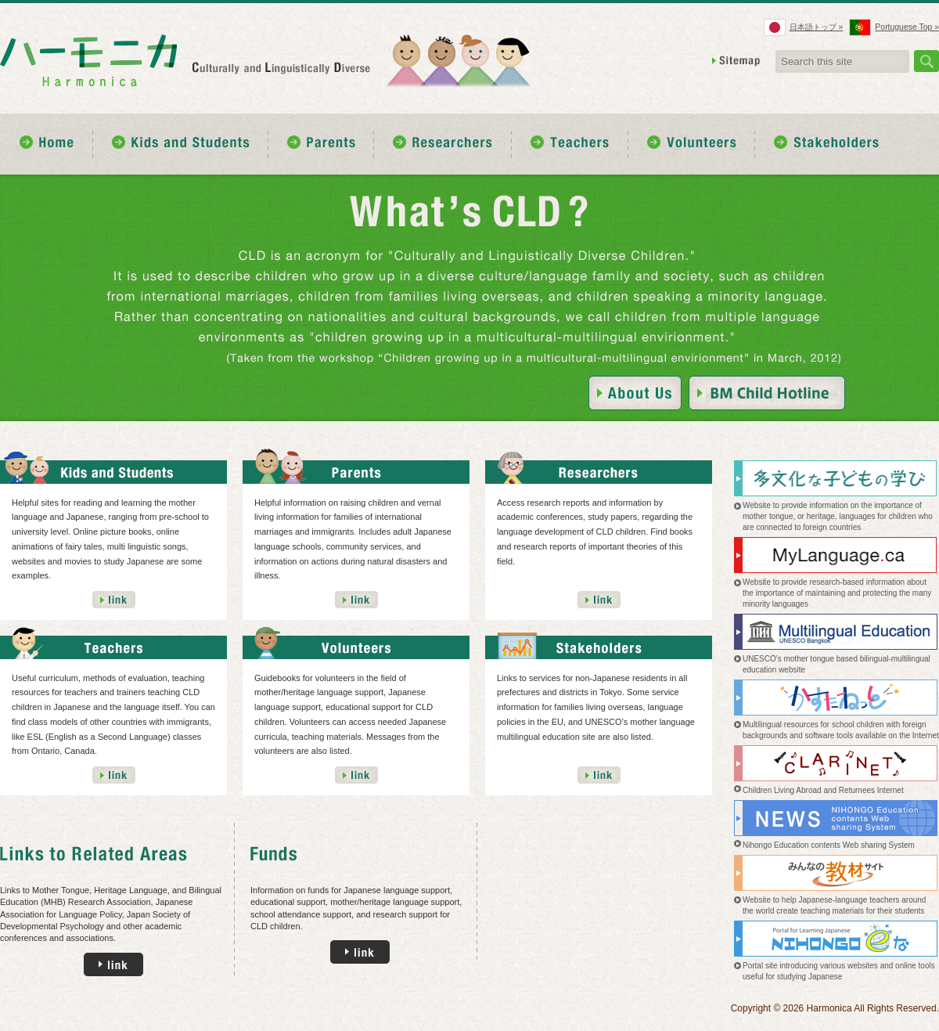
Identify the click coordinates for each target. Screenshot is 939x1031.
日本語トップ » (817, 27)
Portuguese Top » (907, 27)
